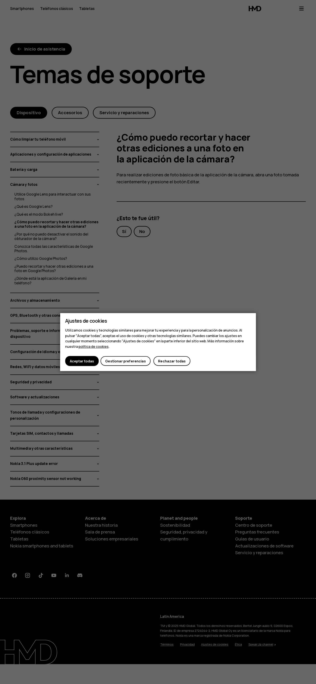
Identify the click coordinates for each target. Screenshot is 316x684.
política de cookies (94, 346)
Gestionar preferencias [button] (125, 361)
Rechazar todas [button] (172, 361)
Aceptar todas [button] (82, 361)
